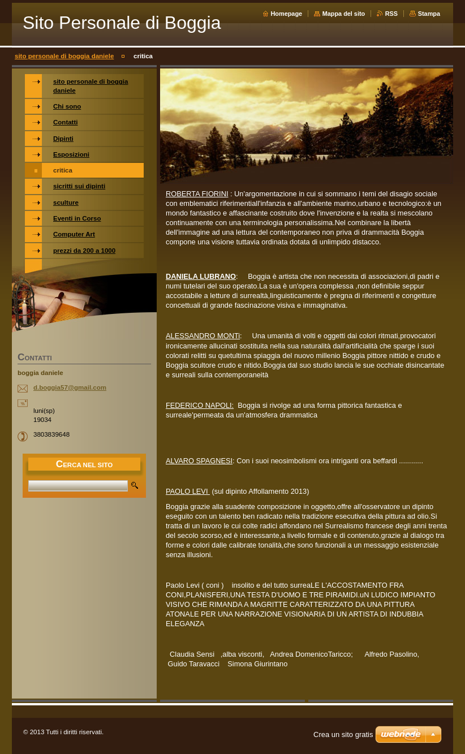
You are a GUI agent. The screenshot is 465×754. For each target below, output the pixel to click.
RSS (391, 13)
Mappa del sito (343, 13)
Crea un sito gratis (343, 734)
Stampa (429, 13)
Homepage (287, 13)
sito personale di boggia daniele (64, 56)
